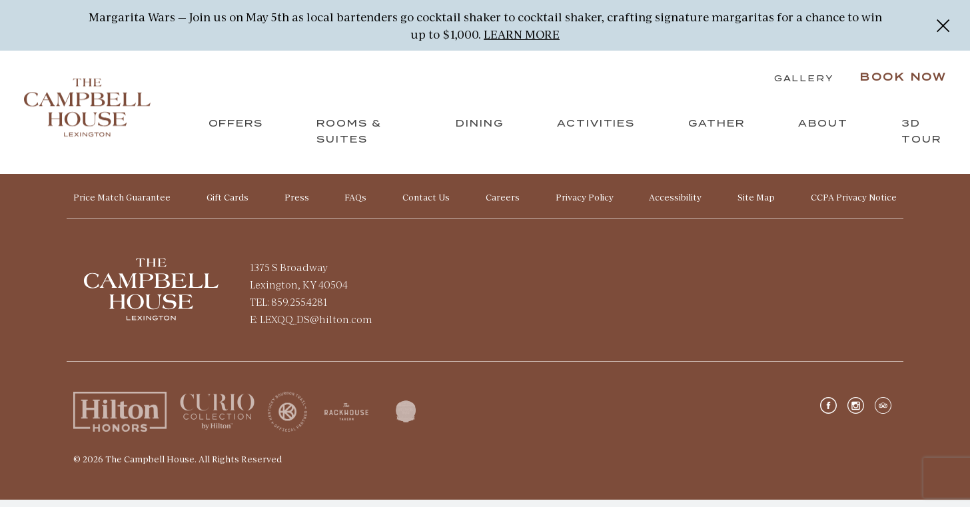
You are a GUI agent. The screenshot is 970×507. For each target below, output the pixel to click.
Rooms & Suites (351, 139)
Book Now (900, 85)
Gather (715, 131)
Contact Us (426, 205)
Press (296, 205)
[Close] (943, 25)
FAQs (355, 205)
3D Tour (920, 139)
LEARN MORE (522, 34)
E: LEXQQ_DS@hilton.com (311, 326)
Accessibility (675, 205)
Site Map (756, 205)
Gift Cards (227, 205)
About (822, 131)
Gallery (800, 87)
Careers (503, 205)
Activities (595, 131)
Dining (478, 131)
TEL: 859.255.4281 (288, 309)
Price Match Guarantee (122, 205)
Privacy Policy (585, 205)
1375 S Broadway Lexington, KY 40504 (299, 282)
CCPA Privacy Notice (854, 205)
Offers (237, 131)
